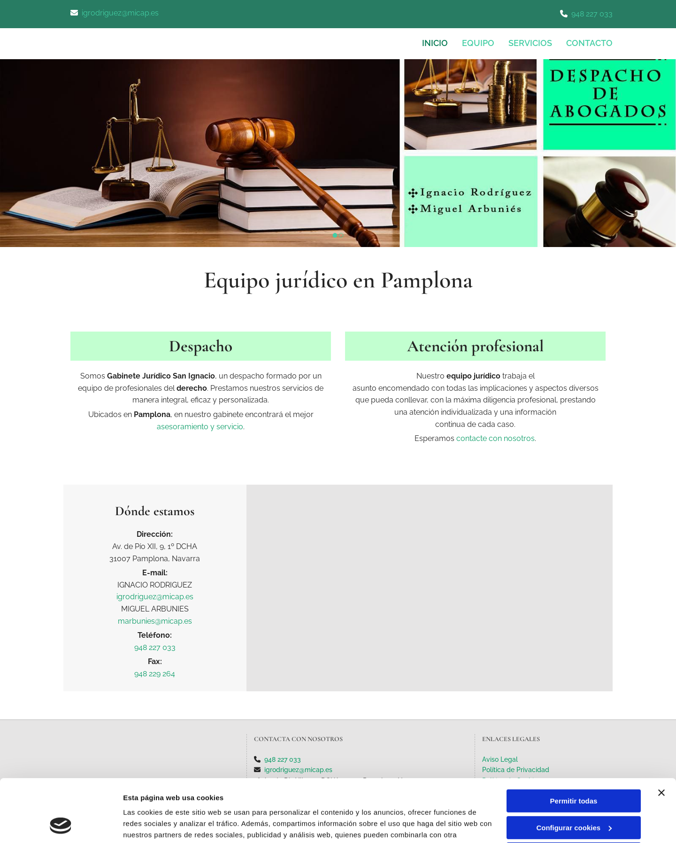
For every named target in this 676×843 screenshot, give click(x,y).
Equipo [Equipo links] (478, 43)
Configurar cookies (574, 769)
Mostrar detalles (150, 824)
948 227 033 (592, 13)
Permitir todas (574, 742)
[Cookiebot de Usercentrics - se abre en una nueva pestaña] (61, 825)
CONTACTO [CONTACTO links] (589, 43)
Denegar (574, 795)
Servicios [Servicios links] (530, 43)
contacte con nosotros (495, 438)
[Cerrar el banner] (661, 734)
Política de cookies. (192, 799)
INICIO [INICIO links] (435, 43)
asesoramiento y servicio (200, 426)
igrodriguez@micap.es (120, 12)
